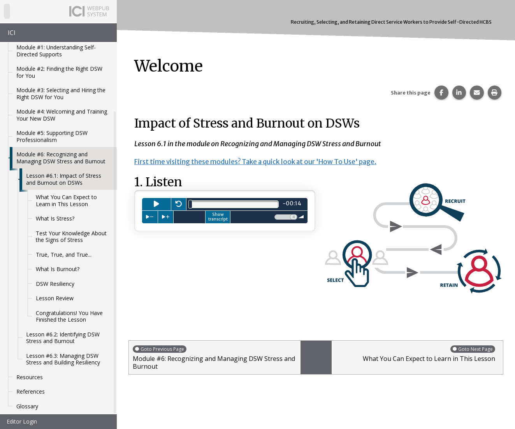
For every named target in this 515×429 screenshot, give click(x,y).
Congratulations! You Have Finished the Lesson (69, 316)
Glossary (27, 406)
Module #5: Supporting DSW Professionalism (52, 136)
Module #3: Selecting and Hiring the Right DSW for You (60, 93)
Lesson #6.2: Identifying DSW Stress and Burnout (63, 338)
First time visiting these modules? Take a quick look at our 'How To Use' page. (263, 161)
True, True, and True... (63, 254)
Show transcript (218, 217)
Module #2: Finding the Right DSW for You (59, 72)
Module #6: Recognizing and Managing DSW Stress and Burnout (60, 158)
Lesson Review (55, 298)
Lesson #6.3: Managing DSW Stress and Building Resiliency (63, 359)
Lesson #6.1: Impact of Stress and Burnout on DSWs (63, 179)
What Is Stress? (55, 218)
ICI (12, 32)
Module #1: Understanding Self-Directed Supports (56, 51)
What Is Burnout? (57, 269)
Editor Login (22, 421)
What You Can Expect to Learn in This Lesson (66, 200)
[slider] (190, 204)
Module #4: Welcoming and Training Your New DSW (61, 115)
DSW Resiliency (55, 283)
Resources (29, 377)
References (30, 391)
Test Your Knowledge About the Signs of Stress (71, 236)
